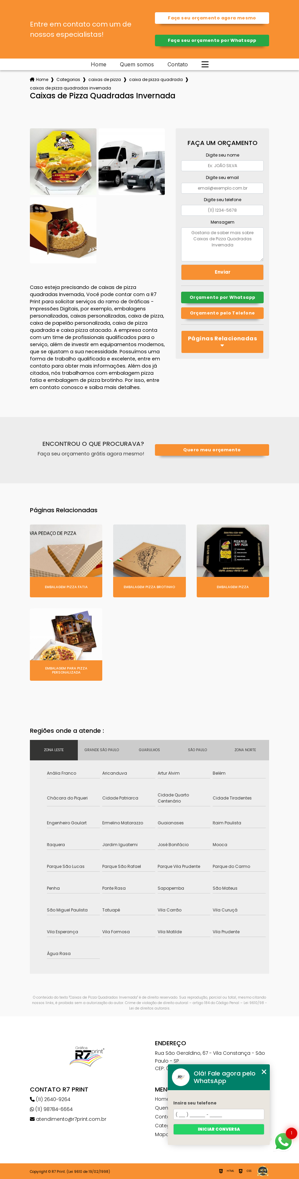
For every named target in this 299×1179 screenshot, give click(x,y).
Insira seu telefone (194, 1103)
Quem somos (137, 64)
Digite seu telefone (222, 200)
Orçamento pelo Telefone (222, 313)
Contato (178, 64)
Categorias (68, 79)
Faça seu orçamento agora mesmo (212, 18)
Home (98, 64)
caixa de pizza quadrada (156, 79)
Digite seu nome (222, 155)
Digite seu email (222, 177)
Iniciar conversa (219, 1129)
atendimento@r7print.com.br (68, 1119)
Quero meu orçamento (212, 450)
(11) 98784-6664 (51, 1109)
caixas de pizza (104, 79)
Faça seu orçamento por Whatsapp (212, 40)
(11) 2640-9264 (50, 1099)
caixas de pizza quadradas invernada (70, 88)
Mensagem (222, 222)
